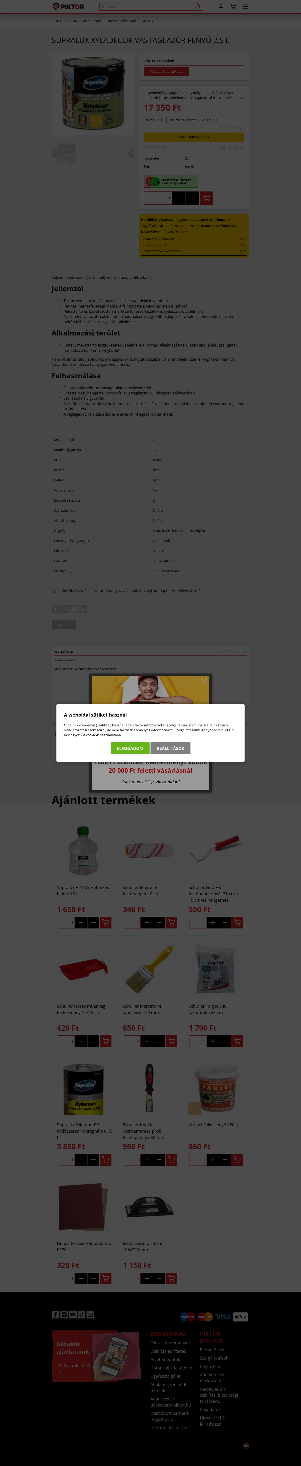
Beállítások (170, 748)
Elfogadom (130, 748)
